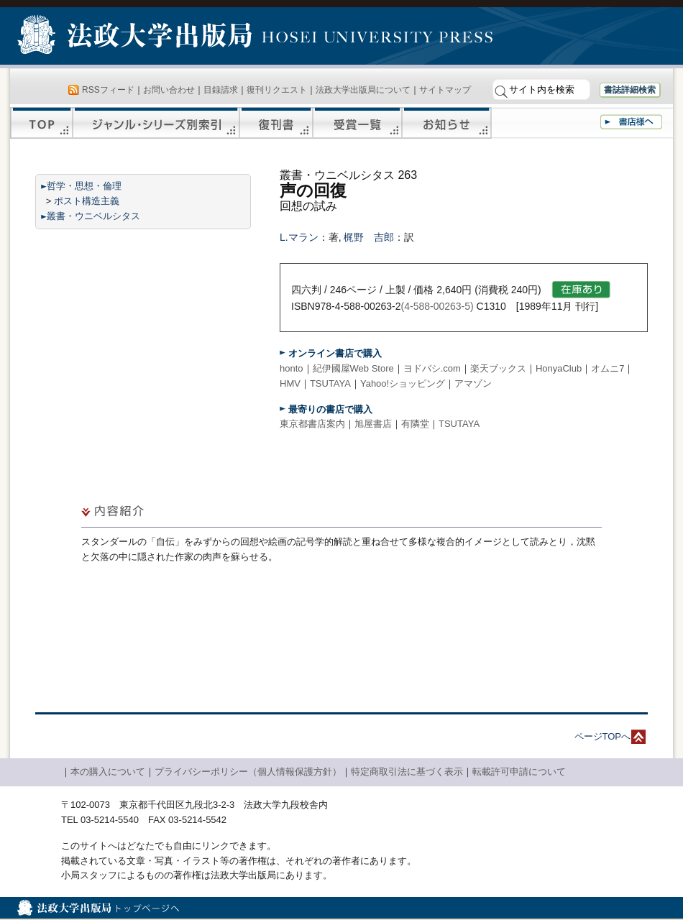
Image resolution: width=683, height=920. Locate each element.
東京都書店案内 (312, 423)
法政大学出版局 (136, 37)
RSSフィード (108, 90)
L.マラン (299, 237)
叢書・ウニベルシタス (93, 216)
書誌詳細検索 (630, 90)
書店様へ (631, 121)
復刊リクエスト (277, 90)
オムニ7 (607, 368)
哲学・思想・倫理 (84, 185)
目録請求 (220, 90)
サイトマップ (445, 90)
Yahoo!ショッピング (402, 383)
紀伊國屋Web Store (353, 368)
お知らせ (447, 123)
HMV (290, 383)
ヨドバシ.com (432, 368)
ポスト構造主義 (86, 201)
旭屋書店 (373, 423)
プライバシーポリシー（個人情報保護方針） (248, 771)
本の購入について (107, 771)
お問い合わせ (169, 90)
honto (291, 368)
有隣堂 (415, 423)
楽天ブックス (498, 368)
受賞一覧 (357, 123)
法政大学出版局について (363, 90)
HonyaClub (559, 368)
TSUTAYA (330, 383)
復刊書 (276, 123)
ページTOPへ (602, 736)
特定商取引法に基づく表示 (407, 771)
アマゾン (473, 383)
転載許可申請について (519, 771)
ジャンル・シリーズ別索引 (156, 123)
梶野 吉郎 (369, 237)
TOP (41, 123)
